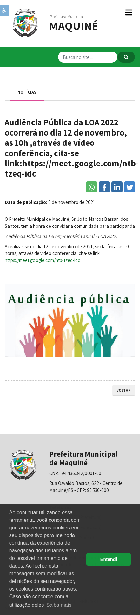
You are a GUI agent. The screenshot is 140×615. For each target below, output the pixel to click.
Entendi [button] (108, 559)
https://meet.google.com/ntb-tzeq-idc (42, 260)
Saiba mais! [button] (59, 605)
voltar (123, 390)
